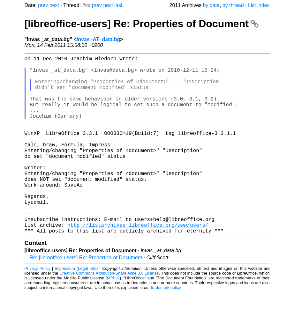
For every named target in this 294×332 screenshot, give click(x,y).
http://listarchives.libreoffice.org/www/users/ (137, 263)
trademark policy (166, 327)
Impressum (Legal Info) (76, 308)
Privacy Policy (37, 308)
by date (211, 5)
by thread (233, 5)
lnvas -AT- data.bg (98, 39)
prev (43, 5)
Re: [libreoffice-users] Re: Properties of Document (86, 297)
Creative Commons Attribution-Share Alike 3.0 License (109, 312)
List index (259, 5)
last (118, 5)
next (54, 5)
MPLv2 (113, 317)
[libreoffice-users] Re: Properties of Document (142, 23)
